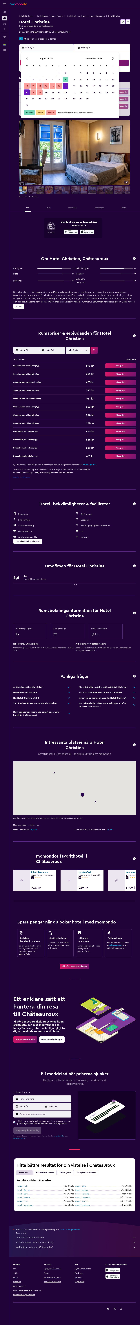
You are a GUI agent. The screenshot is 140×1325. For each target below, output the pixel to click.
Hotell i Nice (80, 1186)
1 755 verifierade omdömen (43, 39)
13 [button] (46, 86)
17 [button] (27, 92)
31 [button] (27, 105)
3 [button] (27, 79)
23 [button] (65, 92)
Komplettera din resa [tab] (86, 1173)
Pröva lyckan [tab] (65, 1173)
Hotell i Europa (42, 16)
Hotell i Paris (22, 1186)
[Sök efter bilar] (4, 23)
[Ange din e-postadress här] (45, 1114)
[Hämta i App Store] (87, 232)
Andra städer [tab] (24, 1173)
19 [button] (40, 92)
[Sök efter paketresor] (4, 29)
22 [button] (59, 92)
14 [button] (53, 86)
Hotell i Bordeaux (82, 1205)
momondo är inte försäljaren (76, 1237)
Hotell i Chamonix (82, 1198)
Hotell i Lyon (22, 1201)
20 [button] (46, 92)
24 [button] (27, 99)
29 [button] (59, 99)
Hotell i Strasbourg (25, 1205)
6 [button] (46, 79)
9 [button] (65, 79)
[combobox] (44, 1099)
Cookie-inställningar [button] (21, 477)
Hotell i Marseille (82, 1194)
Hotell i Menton (23, 1198)
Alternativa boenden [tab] (45, 1173)
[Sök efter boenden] (4, 18)
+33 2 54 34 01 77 (27, 35)
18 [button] (33, 92)
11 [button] (33, 86)
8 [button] (59, 79)
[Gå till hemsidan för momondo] (18, 4)
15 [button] (59, 86)
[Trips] (4, 37)
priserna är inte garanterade (70, 1230)
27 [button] (46, 99)
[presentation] (87, 232)
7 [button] (52, 79)
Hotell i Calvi (22, 1194)
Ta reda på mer (89, 465)
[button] (5, 4)
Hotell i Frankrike (57, 16)
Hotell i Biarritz (81, 1201)
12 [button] (40, 86)
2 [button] (65, 73)
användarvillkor (59, 1136)
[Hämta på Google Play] (71, 232)
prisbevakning (115, 945)
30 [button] (65, 99)
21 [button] (53, 92)
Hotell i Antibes (81, 1190)
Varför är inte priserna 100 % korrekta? (76, 1247)
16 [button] (66, 86)
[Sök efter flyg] (4, 12)
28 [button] (52, 99)
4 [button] (33, 79)
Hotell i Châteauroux (97, 16)
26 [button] (40, 99)
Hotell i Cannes (23, 1190)
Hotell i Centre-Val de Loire (76, 16)
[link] (74, 966)
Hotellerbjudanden (26, 16)
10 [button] (27, 86)
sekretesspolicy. (19, 1138)
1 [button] (80, 73)
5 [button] (39, 79)
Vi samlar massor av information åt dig (76, 1242)
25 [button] (33, 99)
